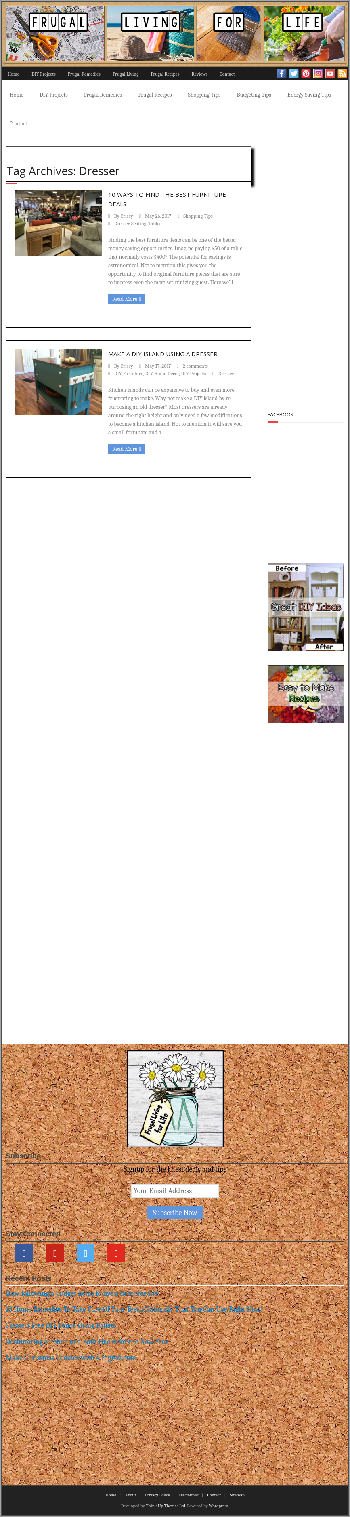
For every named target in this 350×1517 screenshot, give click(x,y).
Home (13, 74)
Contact (227, 74)
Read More (124, 299)
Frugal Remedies (84, 74)
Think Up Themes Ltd (165, 1506)
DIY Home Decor (162, 373)
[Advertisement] (309, 269)
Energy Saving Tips (309, 94)
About (130, 1495)
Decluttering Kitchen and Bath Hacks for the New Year (87, 1341)
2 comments (195, 366)
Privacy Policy (157, 1495)
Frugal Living (125, 74)
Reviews (200, 74)
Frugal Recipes (165, 74)
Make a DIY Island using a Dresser (163, 354)
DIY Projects (43, 74)
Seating (139, 223)
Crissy (127, 216)
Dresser (121, 223)
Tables (155, 223)
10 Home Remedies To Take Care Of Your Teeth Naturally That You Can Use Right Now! (134, 1309)
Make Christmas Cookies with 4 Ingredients (71, 1358)
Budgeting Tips (254, 94)
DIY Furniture (128, 373)
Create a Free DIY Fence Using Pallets (61, 1325)
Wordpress (218, 1506)
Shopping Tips (204, 94)
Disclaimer (188, 1495)
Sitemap (237, 1495)
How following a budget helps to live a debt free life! (83, 1293)
